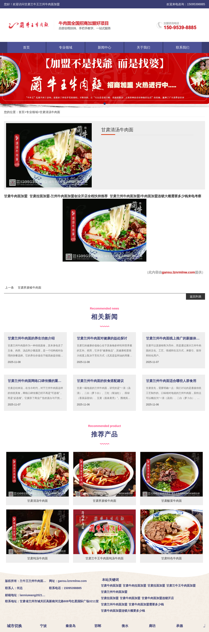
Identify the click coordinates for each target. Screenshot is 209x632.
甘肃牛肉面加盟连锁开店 (158, 598)
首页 (26, 47)
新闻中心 (104, 47)
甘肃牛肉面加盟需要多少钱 (146, 604)
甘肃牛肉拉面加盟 (134, 585)
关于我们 (143, 47)
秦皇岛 (71, 626)
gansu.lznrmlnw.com (178, 272)
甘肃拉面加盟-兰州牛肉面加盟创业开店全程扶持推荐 (69, 196)
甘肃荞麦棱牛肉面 (29, 287)
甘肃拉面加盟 (156, 585)
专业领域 (65, 47)
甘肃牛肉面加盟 (15, 196)
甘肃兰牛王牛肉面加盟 (181, 585)
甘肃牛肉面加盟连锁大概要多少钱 (123, 610)
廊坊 (152, 626)
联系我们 (182, 47)
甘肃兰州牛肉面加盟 (114, 591)
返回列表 (195, 296)
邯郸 (98, 626)
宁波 (43, 626)
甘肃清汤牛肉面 (50, 112)
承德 (180, 626)
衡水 (125, 626)
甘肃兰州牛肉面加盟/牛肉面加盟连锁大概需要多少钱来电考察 (155, 196)
